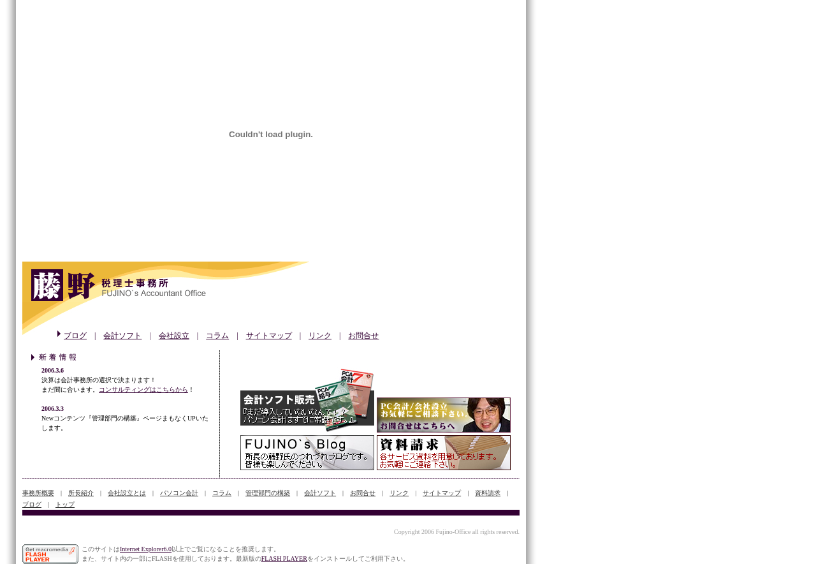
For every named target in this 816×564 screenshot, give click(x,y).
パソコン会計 (179, 492)
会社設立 (174, 335)
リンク (320, 335)
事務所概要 (38, 492)
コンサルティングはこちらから (143, 389)
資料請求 (487, 492)
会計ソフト (122, 335)
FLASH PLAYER (284, 558)
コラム (217, 335)
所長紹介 (81, 492)
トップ (65, 504)
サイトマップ (269, 335)
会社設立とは (127, 492)
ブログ (75, 335)
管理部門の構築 (267, 492)
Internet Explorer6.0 (145, 549)
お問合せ (363, 335)
